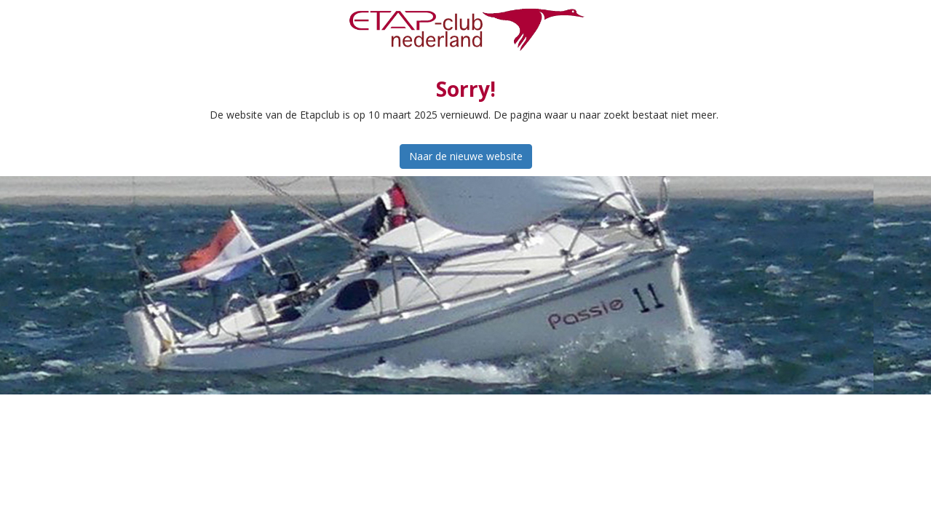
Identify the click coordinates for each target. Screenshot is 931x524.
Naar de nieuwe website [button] (466, 156)
